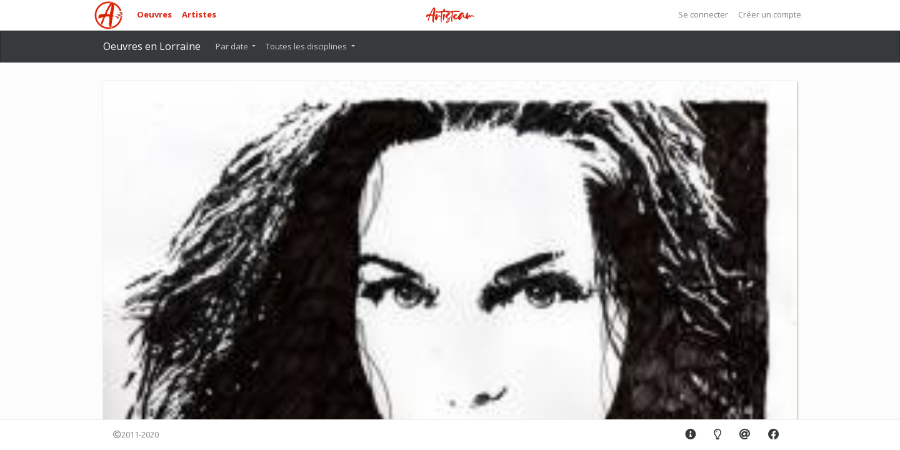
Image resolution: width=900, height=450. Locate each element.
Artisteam (450, 16)
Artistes (199, 14)
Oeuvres (154, 14)
